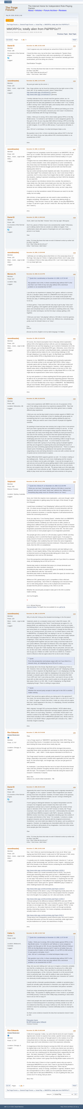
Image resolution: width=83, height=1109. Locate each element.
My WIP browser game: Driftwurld (36, 1022)
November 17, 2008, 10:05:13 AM (36, 848)
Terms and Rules (68, 1106)
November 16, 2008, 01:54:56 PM (36, 338)
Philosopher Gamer (32, 1020)
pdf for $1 (62, 607)
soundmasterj (13, 81)
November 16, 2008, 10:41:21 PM (36, 481)
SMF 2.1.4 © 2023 (9, 1106)
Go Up (8, 1085)
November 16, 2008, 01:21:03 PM (36, 274)
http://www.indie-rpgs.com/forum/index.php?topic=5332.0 (45, 915)
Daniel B (10, 46)
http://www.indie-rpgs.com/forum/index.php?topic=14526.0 (45, 870)
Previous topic (62, 34)
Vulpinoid (11, 481)
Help (62, 1106)
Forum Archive (50, 10)
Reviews (63, 10)
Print (75, 40)
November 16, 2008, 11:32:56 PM (36, 613)
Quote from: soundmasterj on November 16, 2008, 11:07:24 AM (49, 278)
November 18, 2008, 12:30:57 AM (36, 933)
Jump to (49, 1094)
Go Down (9, 40)
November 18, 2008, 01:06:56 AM (36, 1030)
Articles (38, 10)
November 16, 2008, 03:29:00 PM (36, 398)
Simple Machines (18, 1106)
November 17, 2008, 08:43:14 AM (36, 787)
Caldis (10, 398)
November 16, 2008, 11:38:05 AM (36, 217)
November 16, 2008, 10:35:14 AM (36, 45)
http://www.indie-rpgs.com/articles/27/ (39, 94)
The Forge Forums (11, 8)
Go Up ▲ (76, 1106)
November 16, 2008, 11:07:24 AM (36, 80)
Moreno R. (11, 274)
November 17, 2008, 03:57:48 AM (36, 732)
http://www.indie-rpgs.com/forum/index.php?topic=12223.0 (45, 889)
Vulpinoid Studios (32, 607)
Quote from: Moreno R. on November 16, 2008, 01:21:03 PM (48, 486)
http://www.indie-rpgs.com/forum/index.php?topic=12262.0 (45, 899)
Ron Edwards (13, 732)
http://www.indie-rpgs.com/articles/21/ (39, 92)
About (31, 10)
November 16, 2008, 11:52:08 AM (36, 252)
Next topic (72, 34)
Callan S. (11, 933)
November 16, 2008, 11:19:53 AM (36, 149)
